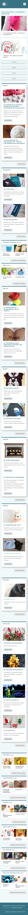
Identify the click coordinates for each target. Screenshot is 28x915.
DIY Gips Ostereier (20, 814)
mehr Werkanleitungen (19, 499)
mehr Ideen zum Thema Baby (19, 283)
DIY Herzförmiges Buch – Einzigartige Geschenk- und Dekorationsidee (13, 344)
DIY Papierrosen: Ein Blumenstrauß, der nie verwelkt (11, 309)
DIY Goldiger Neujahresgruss (13, 669)
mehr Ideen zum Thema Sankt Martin (17, 844)
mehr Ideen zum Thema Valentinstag (17, 797)
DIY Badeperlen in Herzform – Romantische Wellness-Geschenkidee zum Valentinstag (14, 106)
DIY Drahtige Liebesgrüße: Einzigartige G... (7, 791)
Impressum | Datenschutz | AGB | (13, 911)
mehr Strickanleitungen (19, 614)
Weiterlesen (8, 120)
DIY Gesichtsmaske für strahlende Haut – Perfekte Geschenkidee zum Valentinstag (14, 142)
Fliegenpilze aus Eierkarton (13, 643)
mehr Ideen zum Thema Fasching (18, 773)
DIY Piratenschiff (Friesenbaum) (14, 477)
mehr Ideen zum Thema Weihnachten (17, 892)
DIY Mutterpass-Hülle (11, 219)
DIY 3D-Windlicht (9, 730)
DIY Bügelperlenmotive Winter (20, 886)
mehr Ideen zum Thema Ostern (19, 821)
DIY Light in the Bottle (11, 700)
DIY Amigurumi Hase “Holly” (12, 525)
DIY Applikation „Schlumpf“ (12, 418)
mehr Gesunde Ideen (21, 236)
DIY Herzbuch (19, 789)
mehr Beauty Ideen (21, 163)
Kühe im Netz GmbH (7, 907)
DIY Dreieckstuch (9, 599)
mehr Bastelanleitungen (19, 362)
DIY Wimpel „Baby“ (20, 277)
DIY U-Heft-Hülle (9, 189)
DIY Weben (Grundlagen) (12, 460)
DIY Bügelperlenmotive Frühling (7, 815)
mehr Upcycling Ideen (20, 745)
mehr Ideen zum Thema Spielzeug (18, 260)
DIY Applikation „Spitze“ (11, 388)
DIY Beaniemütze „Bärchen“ (12, 553)
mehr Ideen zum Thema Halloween (18, 867)
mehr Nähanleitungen (20, 433)
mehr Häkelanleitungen (19, 570)
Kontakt (23, 911)
